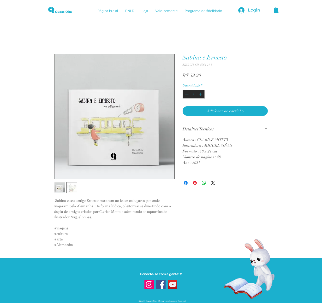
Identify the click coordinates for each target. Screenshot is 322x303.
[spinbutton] (193, 94)
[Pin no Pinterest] (195, 183)
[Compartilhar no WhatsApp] (204, 183)
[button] (276, 10)
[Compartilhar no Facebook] (186, 183)
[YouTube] (172, 284)
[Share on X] (213, 183)
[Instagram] (149, 284)
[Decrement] (186, 94)
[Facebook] (161, 284)
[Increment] (201, 94)
